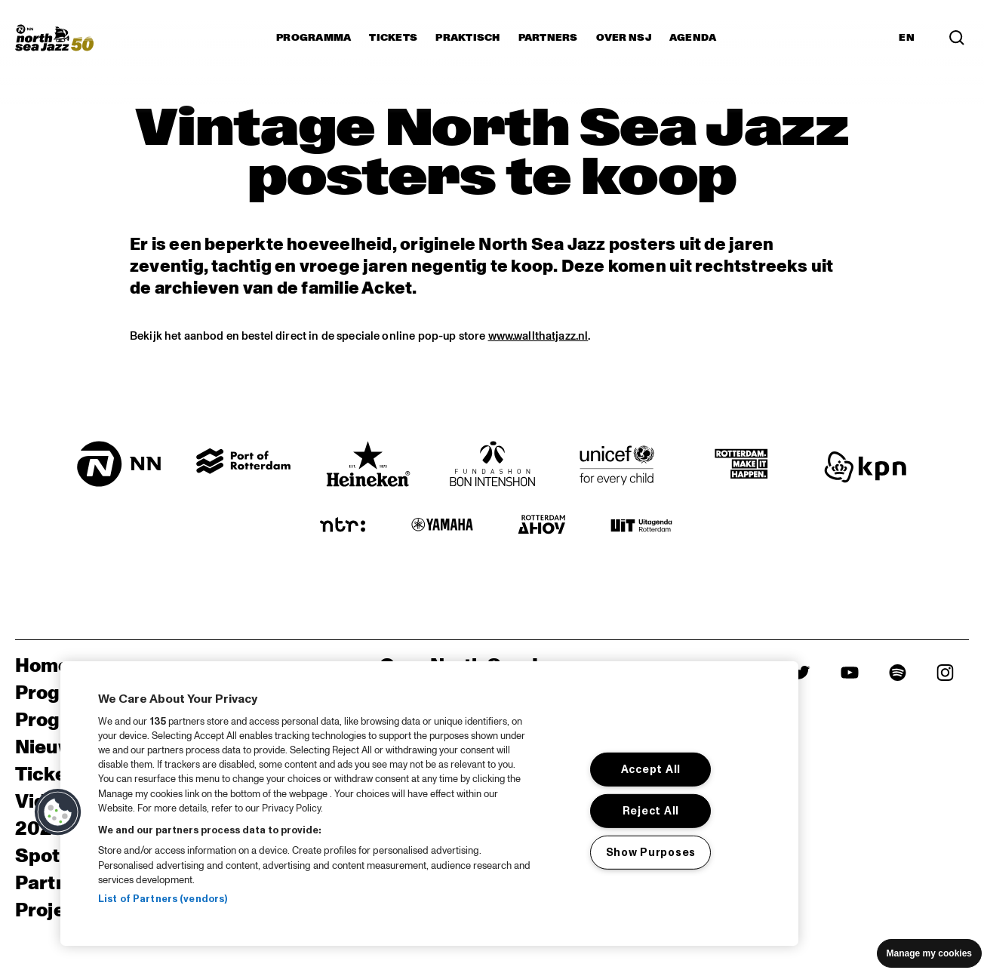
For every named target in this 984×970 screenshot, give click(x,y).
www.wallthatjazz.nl (538, 336)
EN (907, 38)
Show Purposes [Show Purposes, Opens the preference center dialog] (651, 852)
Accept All (651, 769)
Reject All (651, 810)
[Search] (957, 38)
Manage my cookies (929, 953)
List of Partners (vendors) (162, 899)
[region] (429, 803)
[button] (58, 812)
